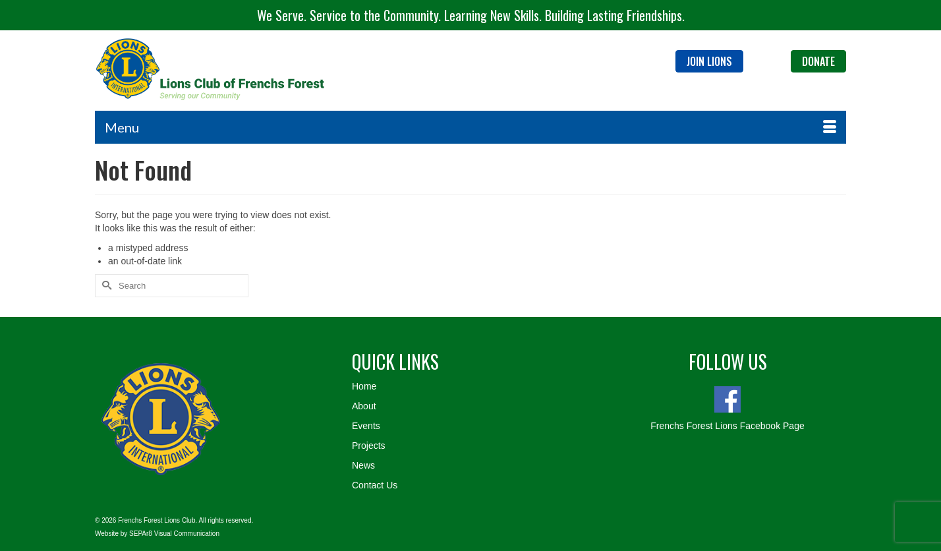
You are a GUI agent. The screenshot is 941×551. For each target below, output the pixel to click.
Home (364, 386)
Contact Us (374, 485)
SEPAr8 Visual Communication (174, 533)
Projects (368, 445)
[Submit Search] (105, 285)
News (363, 465)
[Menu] (470, 127)
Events (366, 425)
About (364, 406)
